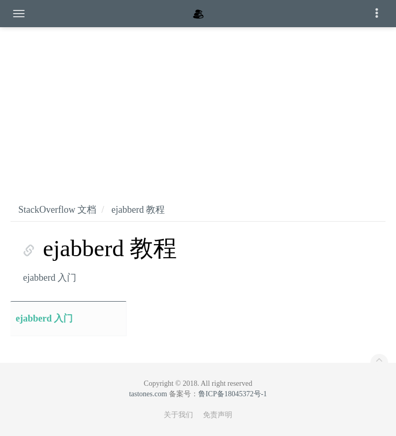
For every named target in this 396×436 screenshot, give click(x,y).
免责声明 (217, 415)
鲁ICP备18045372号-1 (232, 394)
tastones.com (148, 394)
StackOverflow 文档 (57, 209)
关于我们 (178, 415)
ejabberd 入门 (49, 277)
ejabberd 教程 (138, 209)
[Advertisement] (198, 104)
